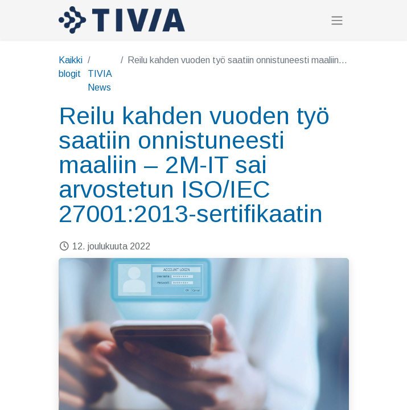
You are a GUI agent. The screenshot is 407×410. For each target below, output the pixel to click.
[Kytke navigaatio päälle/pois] (337, 20)
